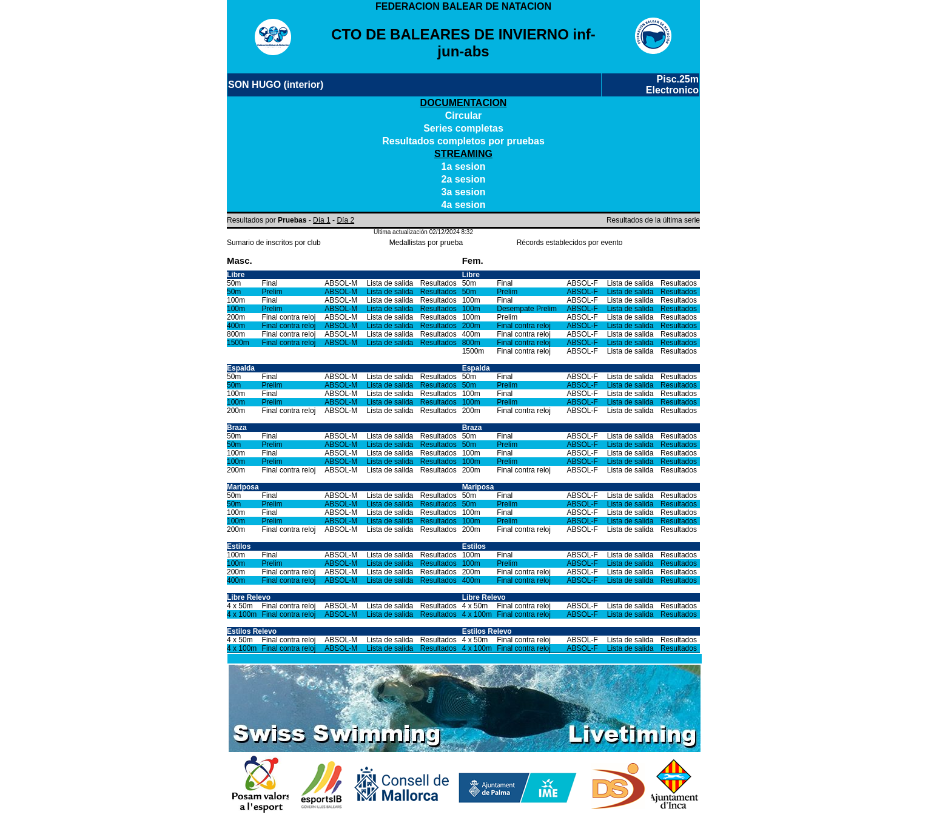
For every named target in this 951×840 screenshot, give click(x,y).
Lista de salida (390, 283)
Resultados (438, 283)
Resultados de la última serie (653, 220)
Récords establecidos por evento (570, 242)
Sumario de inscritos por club (274, 242)
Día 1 (322, 220)
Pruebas (292, 220)
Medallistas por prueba (426, 242)
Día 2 (345, 220)
